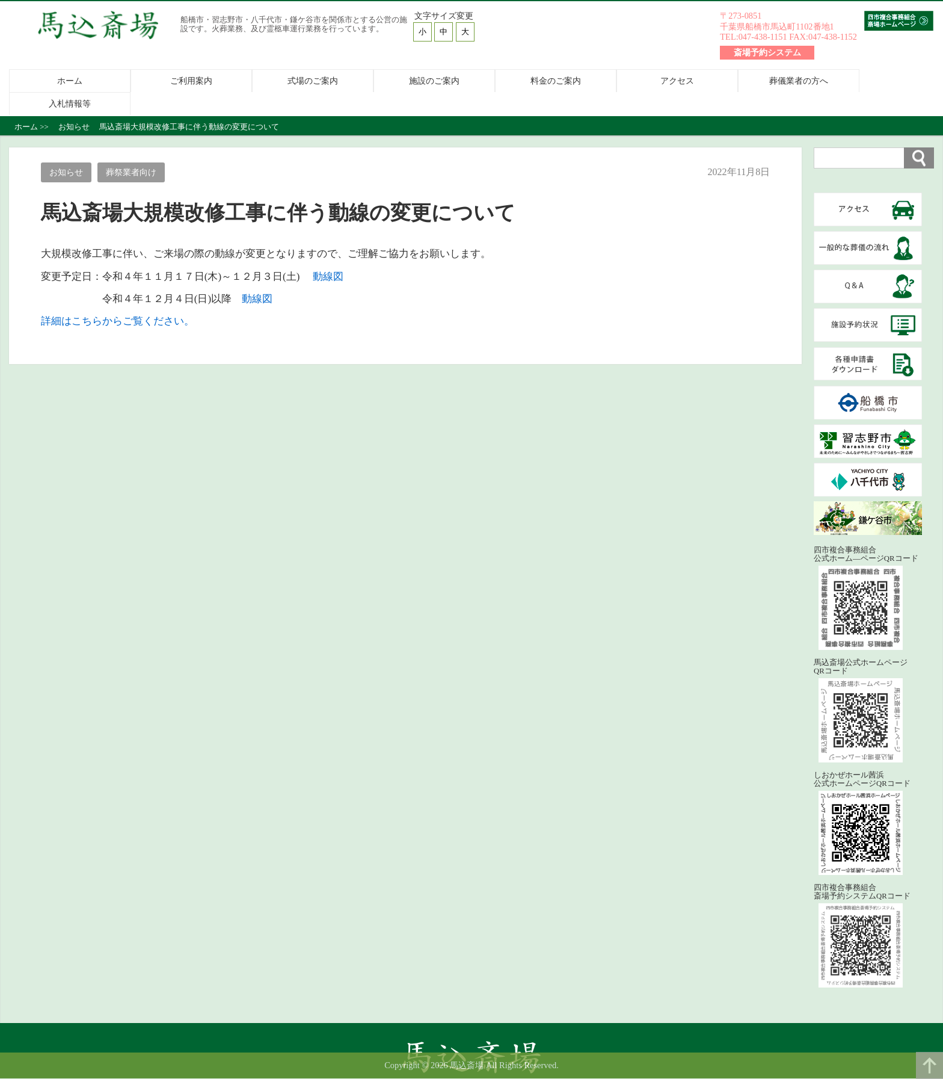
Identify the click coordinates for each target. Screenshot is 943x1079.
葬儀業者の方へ (798, 81)
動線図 (328, 276)
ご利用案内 (191, 81)
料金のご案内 (555, 81)
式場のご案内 (312, 81)
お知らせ (66, 173)
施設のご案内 (434, 81)
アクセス (677, 81)
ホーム (69, 81)
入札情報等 (70, 104)
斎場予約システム (767, 52)
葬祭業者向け (131, 173)
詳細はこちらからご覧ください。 (117, 321)
